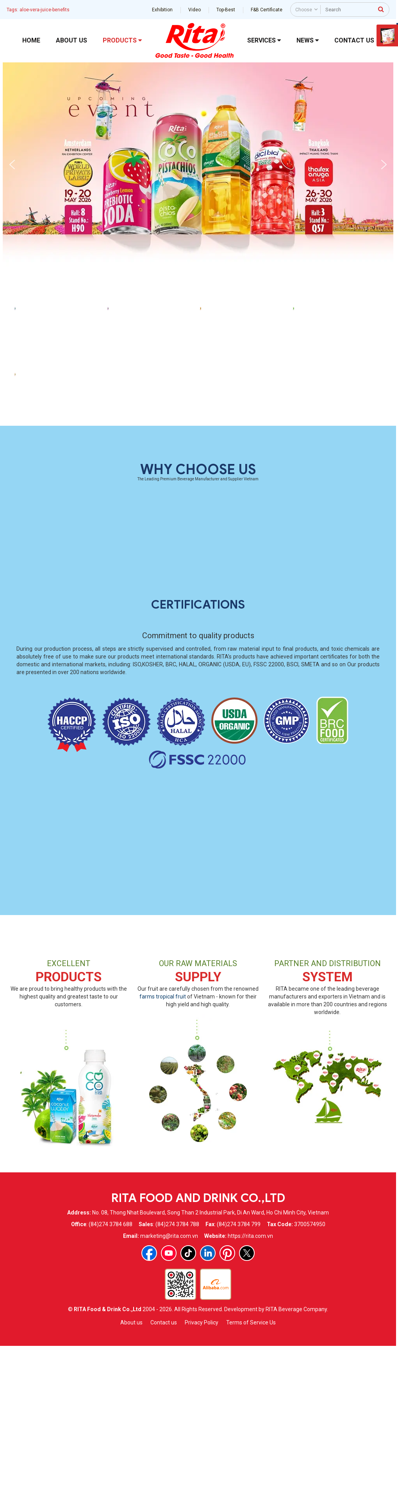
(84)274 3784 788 (177, 1389)
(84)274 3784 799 (239, 1389)
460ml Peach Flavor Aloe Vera (59, 581)
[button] (12, 164)
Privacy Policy (201, 1487)
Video (194, 9)
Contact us (163, 1487)
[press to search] (381, 9)
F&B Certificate (266, 9)
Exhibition (162, 9)
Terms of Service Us (251, 1487)
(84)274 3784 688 (110, 1389)
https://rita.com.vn (250, 1401)
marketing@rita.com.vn (169, 1401)
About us (131, 1487)
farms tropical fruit (162, 1161)
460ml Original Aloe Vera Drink (337, 433)
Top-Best (225, 9)
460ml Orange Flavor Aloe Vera (244, 433)
